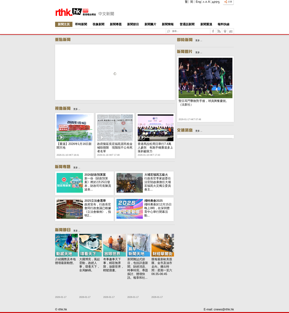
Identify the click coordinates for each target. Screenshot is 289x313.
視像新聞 (98, 24)
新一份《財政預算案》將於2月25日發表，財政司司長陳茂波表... (98, 182)
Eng (198, 1)
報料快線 (223, 24)
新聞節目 (133, 24)
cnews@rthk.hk (224, 309)
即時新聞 (81, 24)
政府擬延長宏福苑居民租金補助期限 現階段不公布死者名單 (115, 147)
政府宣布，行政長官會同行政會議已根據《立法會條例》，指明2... (98, 208)
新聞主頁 (64, 24)
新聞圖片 (150, 24)
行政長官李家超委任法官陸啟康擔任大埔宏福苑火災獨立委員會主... (158, 182)
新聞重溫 (206, 24)
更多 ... (76, 109)
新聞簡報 (168, 24)
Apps (216, 2)
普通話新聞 (187, 24)
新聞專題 (116, 24)
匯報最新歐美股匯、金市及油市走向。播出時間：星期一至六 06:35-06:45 (162, 267)
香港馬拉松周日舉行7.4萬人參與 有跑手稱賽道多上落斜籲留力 (155, 147)
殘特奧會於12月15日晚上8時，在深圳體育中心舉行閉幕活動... (158, 208)
